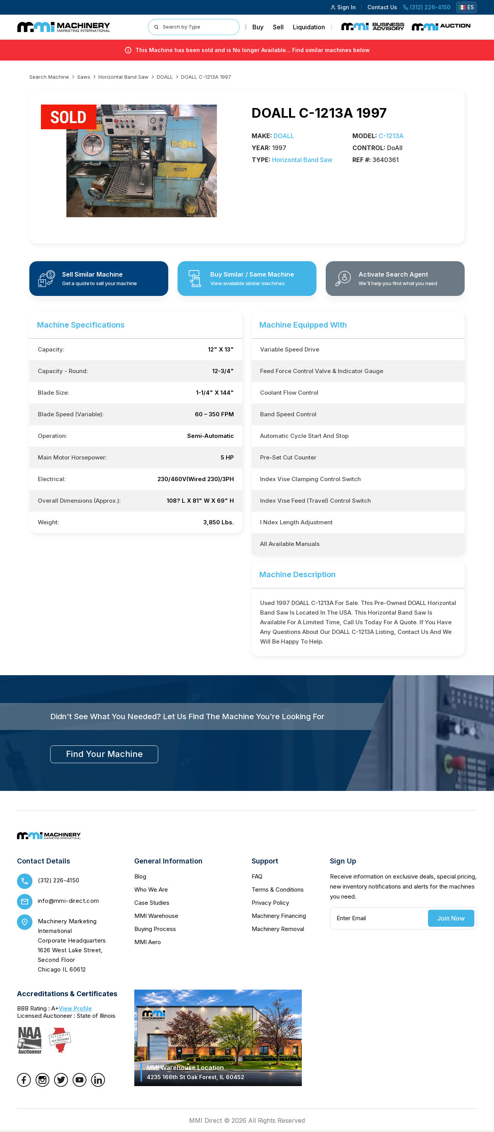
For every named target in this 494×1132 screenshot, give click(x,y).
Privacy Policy (270, 902)
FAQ (257, 876)
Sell (278, 27)
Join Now (451, 918)
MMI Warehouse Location (195, 1072)
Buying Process (155, 929)
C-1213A (391, 136)
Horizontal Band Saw (123, 77)
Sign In (343, 7)
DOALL (165, 77)
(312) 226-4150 (426, 7)
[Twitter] (61, 1084)
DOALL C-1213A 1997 (206, 77)
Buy (258, 27)
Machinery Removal (278, 929)
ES (466, 7)
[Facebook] (24, 1084)
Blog (140, 876)
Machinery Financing (279, 915)
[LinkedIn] (98, 1084)
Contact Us (382, 7)
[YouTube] (79, 1084)
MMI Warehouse (156, 915)
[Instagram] (42, 1084)
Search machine (49, 77)
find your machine (104, 754)
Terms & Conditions (278, 889)
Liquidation (309, 27)
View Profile (75, 1008)
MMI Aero (147, 942)
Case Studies (151, 902)
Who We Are (151, 889)
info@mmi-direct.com (68, 900)
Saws (83, 77)
